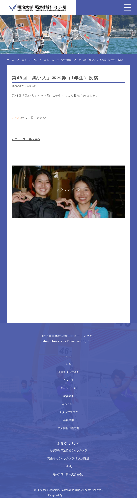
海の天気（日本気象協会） (68, 474)
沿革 (68, 364)
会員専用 (68, 420)
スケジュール (68, 388)
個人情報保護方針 (68, 428)
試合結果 (68, 396)
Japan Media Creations (76, 495)
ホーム (69, 356)
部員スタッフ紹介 (68, 372)
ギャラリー (68, 404)
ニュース (68, 380)
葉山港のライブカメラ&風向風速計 (68, 458)
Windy (68, 466)
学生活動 (32, 86)
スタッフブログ (68, 412)
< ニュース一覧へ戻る (26, 139)
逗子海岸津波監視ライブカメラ (68, 450)
